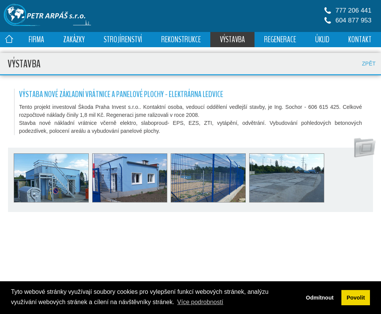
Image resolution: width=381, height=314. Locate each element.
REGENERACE (280, 39)
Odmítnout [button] (320, 298)
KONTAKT (359, 39)
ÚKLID (322, 39)
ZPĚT (369, 64)
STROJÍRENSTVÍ (123, 39)
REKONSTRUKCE (181, 39)
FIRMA (36, 39)
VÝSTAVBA (232, 39)
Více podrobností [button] (200, 302)
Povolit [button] (356, 298)
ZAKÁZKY (74, 39)
